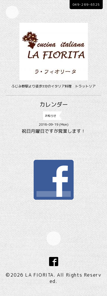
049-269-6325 (86, 4)
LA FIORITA (39, 275)
